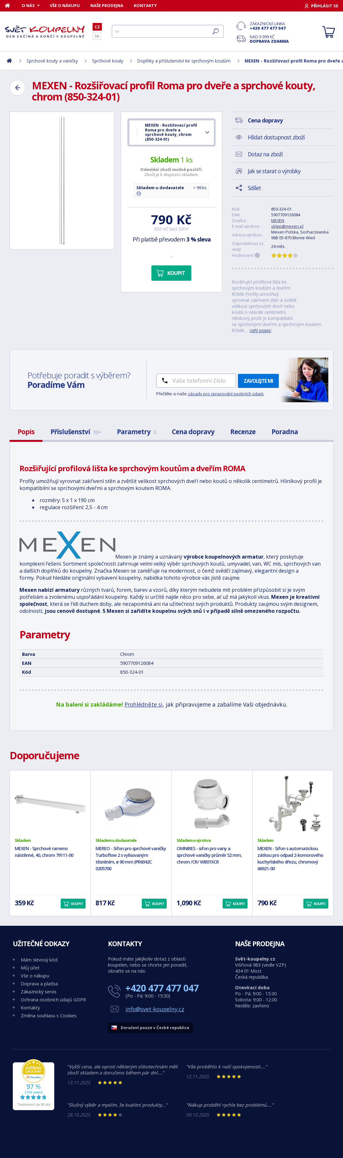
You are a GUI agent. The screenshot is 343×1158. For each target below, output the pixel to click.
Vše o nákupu (65, 5)
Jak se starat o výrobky (274, 171)
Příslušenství (75, 431)
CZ (97, 27)
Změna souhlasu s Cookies (49, 1016)
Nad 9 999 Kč (269, 39)
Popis (26, 431)
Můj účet (30, 968)
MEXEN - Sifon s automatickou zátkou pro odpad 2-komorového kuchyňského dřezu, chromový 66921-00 (290, 858)
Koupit (176, 273)
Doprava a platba (39, 984)
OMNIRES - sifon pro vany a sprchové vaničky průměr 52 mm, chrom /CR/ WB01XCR (209, 855)
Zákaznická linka (269, 26)
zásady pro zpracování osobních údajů (225, 394)
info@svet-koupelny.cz (155, 1009)
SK (97, 36)
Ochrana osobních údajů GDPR (53, 1000)
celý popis (260, 330)
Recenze (242, 431)
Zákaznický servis (39, 992)
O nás (28, 5)
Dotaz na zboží (265, 154)
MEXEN (277, 220)
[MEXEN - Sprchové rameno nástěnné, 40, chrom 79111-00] (50, 804)
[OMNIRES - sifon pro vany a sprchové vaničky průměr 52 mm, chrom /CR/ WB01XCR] (212, 804)
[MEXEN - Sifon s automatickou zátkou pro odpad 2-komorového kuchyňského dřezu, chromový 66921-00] (292, 804)
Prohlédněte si (144, 704)
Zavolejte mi (258, 381)
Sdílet (254, 188)
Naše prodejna (106, 5)
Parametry (136, 431)
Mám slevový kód (39, 960)
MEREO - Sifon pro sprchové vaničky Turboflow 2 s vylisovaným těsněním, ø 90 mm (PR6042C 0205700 (130, 858)
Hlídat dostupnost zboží (276, 137)
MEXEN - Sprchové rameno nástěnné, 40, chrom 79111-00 (44, 851)
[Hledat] (168, 31)
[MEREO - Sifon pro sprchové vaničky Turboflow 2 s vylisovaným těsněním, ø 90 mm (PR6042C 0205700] (130, 804)
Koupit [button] (77, 903)
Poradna (284, 431)
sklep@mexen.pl (287, 226)
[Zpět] (18, 88)
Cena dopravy (193, 431)
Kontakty (145, 5)
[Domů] (11, 5)
